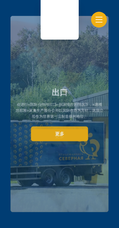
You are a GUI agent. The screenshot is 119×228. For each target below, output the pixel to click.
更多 (59, 133)
